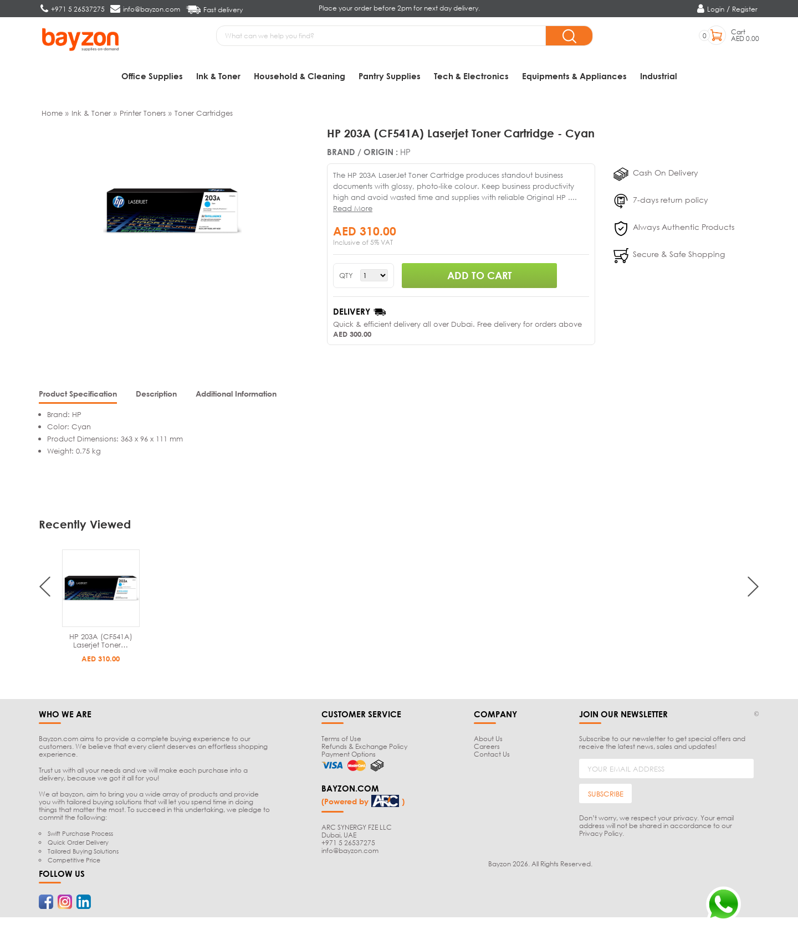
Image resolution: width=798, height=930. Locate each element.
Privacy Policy (600, 835)
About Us (488, 740)
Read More (352, 209)
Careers (487, 748)
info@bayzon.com (349, 851)
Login (715, 9)
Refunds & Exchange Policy (364, 748)
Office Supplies (152, 76)
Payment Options (348, 756)
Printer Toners (143, 114)
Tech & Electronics (471, 76)
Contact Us (492, 756)
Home (52, 114)
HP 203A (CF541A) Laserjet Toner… (100, 642)
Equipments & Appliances (574, 76)
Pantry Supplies (390, 76)
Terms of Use (341, 740)
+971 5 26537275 (348, 844)
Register (745, 9)
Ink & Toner (218, 76)
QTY (346, 276)
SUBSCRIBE (605, 795)
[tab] (78, 396)
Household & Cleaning (299, 76)
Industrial (658, 76)
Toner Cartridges (204, 114)
